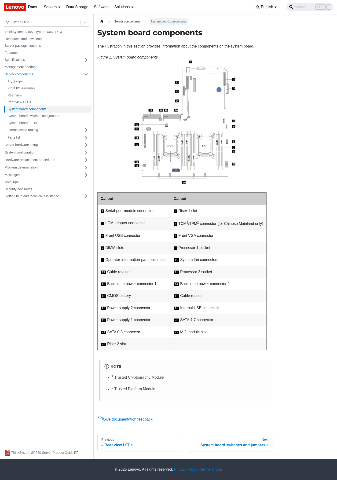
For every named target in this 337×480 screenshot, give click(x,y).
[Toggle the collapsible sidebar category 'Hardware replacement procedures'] (86, 160)
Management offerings (21, 67)
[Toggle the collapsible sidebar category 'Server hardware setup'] (86, 145)
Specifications (15, 60)
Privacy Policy (186, 469)
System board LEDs (22, 123)
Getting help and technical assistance (32, 196)
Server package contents (23, 46)
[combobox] (11, 22)
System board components (27, 109)
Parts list (13, 137)
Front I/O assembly (21, 88)
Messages (12, 175)
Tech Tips (11, 182)
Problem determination (21, 167)
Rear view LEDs (19, 102)
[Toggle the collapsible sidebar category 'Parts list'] (86, 137)
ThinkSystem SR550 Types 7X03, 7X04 (33, 32)
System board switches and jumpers (33, 116)
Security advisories (18, 189)
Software (101, 7)
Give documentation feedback (125, 419)
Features (11, 53)
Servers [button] (50, 7)
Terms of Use (211, 469)
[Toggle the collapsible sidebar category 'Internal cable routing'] (86, 130)
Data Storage (77, 7)
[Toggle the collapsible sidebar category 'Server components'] (86, 74)
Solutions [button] (122, 7)
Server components (19, 74)
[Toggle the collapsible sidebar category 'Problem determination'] (86, 167)
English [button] (264, 7)
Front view (15, 81)
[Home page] (101, 21)
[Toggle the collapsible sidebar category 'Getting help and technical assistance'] (86, 196)
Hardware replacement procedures (30, 160)
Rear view (14, 95)
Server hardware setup (21, 145)
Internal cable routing (22, 130)
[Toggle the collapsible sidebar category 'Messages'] (86, 175)
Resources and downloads (24, 39)
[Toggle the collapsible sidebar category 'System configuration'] (86, 152)
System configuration (20, 152)
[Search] (309, 7)
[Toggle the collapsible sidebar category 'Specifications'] (86, 60)
